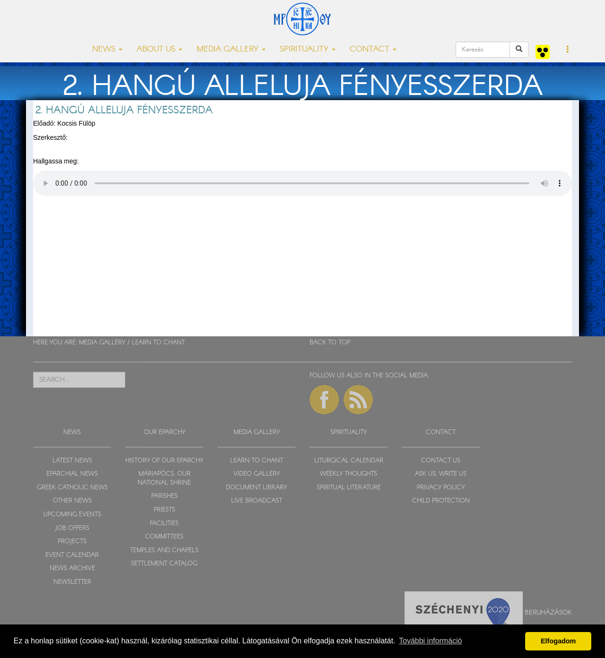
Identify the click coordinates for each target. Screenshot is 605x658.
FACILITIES (164, 523)
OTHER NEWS (72, 500)
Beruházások (548, 612)
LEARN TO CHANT (158, 342)
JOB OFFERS (72, 528)
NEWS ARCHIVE (72, 568)
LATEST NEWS (72, 460)
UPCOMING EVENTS (72, 514)
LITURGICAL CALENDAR (348, 460)
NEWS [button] (107, 49)
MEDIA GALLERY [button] (231, 49)
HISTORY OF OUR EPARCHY (164, 460)
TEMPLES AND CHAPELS (164, 550)
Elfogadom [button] (558, 641)
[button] (568, 50)
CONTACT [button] (373, 49)
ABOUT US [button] (159, 49)
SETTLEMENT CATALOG (164, 563)
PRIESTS (164, 509)
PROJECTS (72, 541)
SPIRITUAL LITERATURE (349, 487)
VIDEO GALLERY (256, 474)
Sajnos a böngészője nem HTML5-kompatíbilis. (302, 183)
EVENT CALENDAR (72, 555)
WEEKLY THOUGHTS (348, 474)
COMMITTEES (164, 536)
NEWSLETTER (72, 582)
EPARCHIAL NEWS (72, 474)
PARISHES (164, 496)
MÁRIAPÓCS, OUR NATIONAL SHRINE (164, 478)
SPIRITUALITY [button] (308, 49)
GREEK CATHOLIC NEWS (72, 487)
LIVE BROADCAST (256, 500)
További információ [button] (430, 641)
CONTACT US (440, 460)
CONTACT (441, 432)
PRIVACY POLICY (441, 487)
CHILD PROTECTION (441, 500)
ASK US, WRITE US (441, 474)
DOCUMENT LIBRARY (256, 487)
